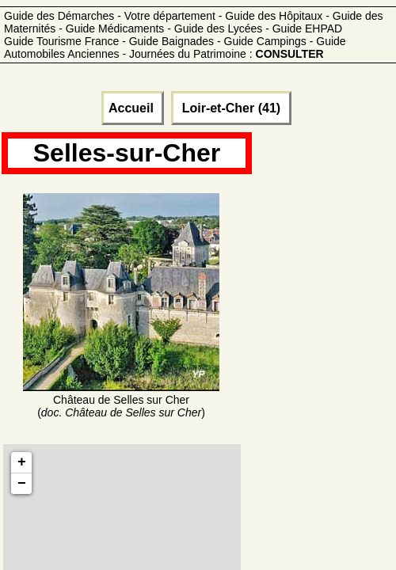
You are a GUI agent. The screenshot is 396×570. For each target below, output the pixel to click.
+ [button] (21, 462)
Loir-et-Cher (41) (231, 108)
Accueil (133, 108)
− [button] (21, 483)
